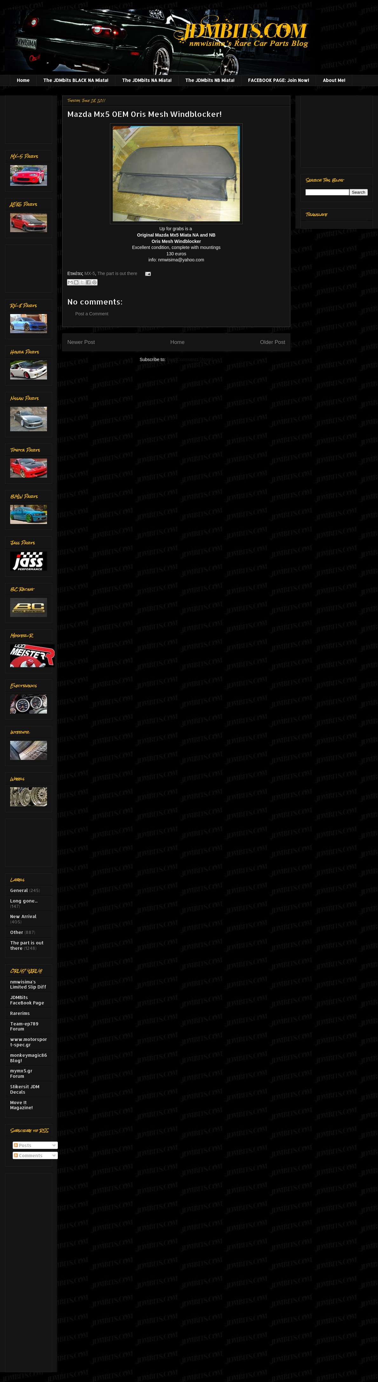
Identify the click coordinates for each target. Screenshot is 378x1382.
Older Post (272, 342)
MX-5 (89, 273)
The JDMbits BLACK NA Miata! (75, 80)
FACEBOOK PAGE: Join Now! (278, 80)
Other (16, 932)
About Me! (334, 80)
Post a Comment (91, 313)
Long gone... (23, 900)
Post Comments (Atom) (190, 359)
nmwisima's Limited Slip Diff (28, 984)
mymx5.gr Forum (21, 1073)
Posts (22, 1145)
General (19, 890)
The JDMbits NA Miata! (147, 80)
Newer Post (81, 342)
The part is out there (117, 273)
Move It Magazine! (21, 1105)
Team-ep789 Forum (24, 1026)
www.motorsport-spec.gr (28, 1041)
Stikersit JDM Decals (24, 1089)
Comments (28, 1155)
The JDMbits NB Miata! (209, 80)
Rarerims (20, 1013)
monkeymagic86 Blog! (28, 1057)
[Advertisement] (30, 118)
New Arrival (23, 916)
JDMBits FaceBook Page (27, 1000)
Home (23, 80)
